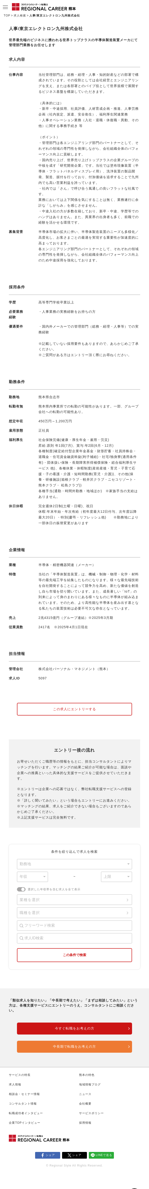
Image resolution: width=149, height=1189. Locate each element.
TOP (7, 15)
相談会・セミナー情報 (24, 1094)
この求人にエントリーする (74, 709)
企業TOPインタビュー (24, 1122)
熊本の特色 (87, 1075)
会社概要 (85, 1103)
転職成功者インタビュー (26, 1113)
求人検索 (20, 15)
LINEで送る (104, 1155)
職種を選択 (30, 913)
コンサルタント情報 (23, 1103)
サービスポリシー (91, 1113)
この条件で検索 (74, 955)
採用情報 (85, 1122)
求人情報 (15, 1084)
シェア (50, 1155)
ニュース (85, 1094)
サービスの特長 (20, 1075)
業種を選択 (30, 900)
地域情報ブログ (90, 1084)
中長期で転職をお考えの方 (74, 1046)
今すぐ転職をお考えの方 (74, 1028)
